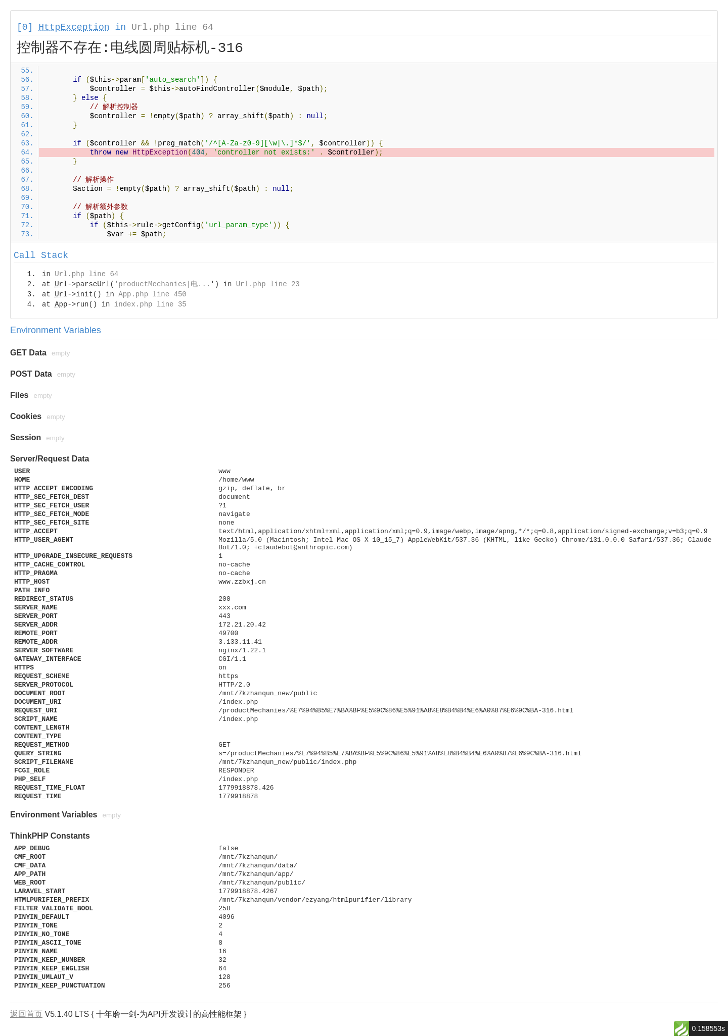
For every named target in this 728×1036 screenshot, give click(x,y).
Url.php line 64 (172, 27)
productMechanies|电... (164, 284)
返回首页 (26, 1014)
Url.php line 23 (268, 284)
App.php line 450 (152, 294)
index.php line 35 (150, 304)
